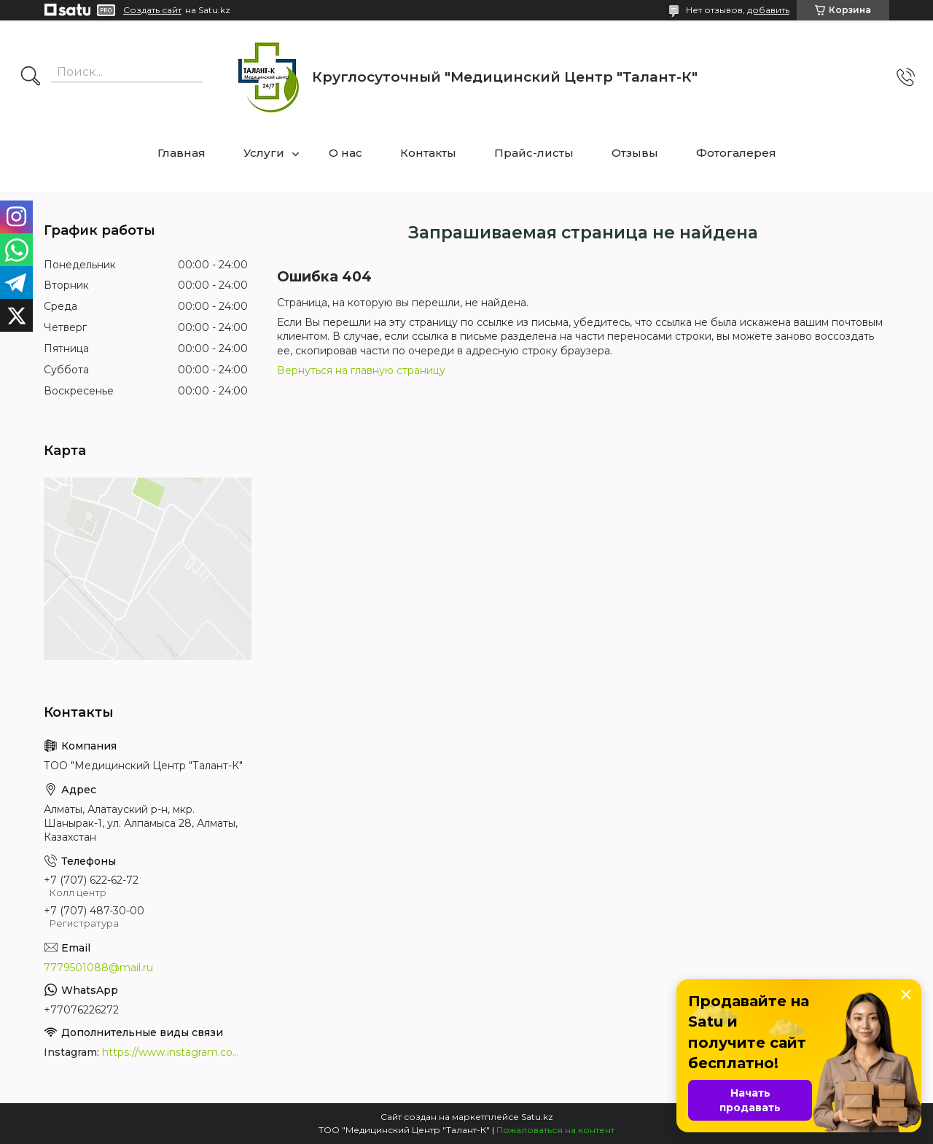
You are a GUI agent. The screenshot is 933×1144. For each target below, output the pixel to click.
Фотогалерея (736, 153)
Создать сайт (152, 10)
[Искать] (31, 77)
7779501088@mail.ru (98, 967)
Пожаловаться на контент (555, 1129)
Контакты (428, 153)
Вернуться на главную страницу (361, 370)
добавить (768, 9)
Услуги (263, 153)
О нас (345, 153)
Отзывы (635, 153)
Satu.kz (537, 1116)
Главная (181, 153)
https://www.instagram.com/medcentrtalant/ (175, 1052)
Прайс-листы (534, 153)
